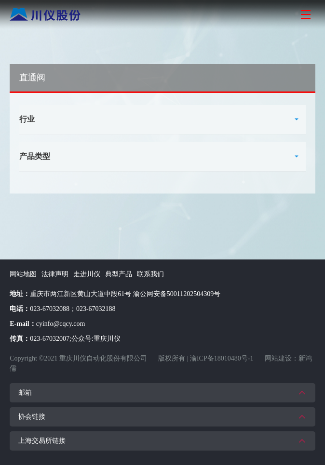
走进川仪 (86, 274)
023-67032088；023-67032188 (72, 308)
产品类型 (34, 156)
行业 (27, 119)
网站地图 (23, 274)
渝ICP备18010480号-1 (221, 358)
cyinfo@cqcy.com (60, 323)
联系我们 (150, 274)
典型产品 (118, 274)
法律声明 (54, 274)
